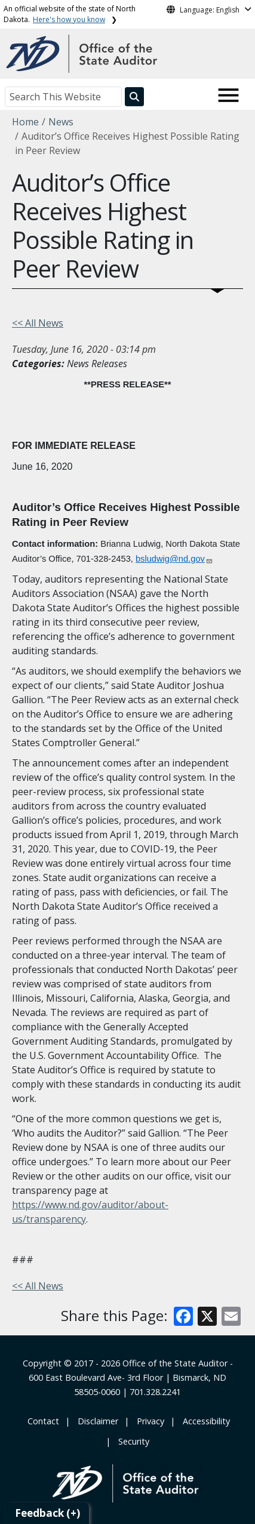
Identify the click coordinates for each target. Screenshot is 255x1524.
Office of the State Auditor (175, 1363)
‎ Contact (42, 1421)
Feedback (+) (47, 1513)
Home (25, 121)
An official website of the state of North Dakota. (70, 14)
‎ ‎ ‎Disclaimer (95, 1421)
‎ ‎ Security (131, 1441)
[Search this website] (134, 96)
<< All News (37, 323)
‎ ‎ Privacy (148, 1421)
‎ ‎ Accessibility (204, 1421)
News (60, 121)
